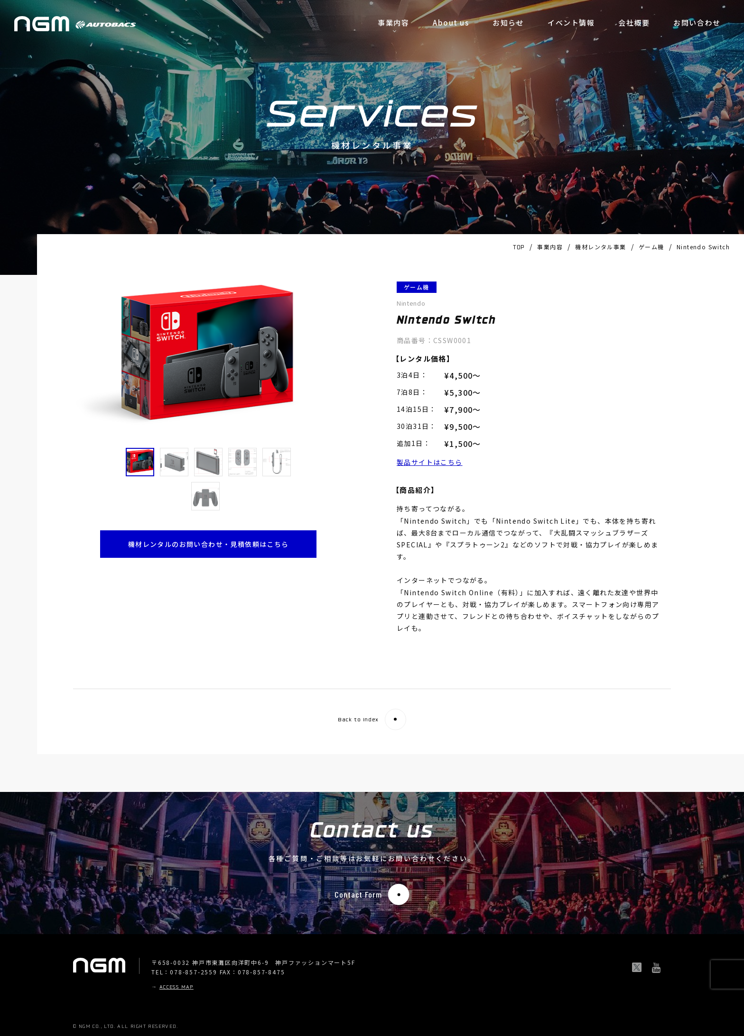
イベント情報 (571, 22)
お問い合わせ (696, 22)
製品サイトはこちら (430, 462)
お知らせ (508, 22)
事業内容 (393, 22)
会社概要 (634, 22)
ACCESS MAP (176, 987)
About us (451, 22)
